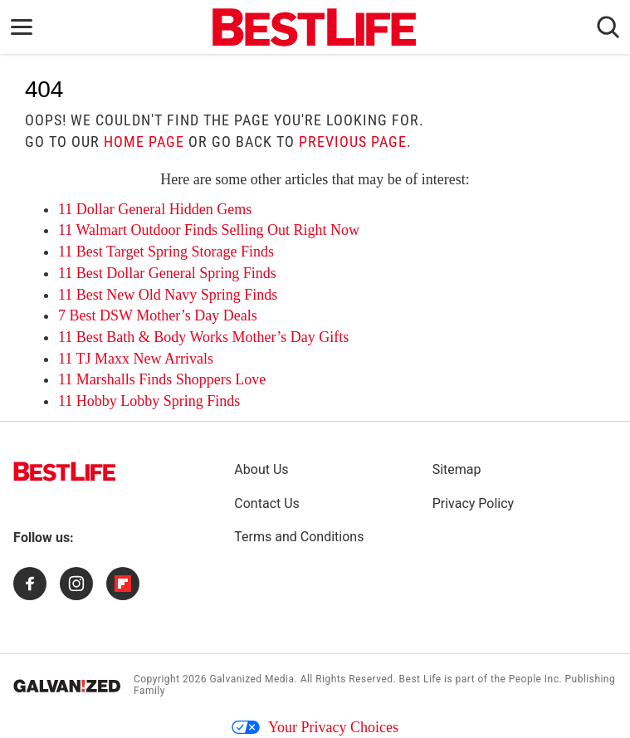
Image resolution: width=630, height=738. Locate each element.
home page (144, 141)
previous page (353, 141)
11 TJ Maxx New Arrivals (135, 358)
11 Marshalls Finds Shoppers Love (162, 379)
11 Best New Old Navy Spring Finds (167, 294)
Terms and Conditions (299, 537)
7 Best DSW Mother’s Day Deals (157, 315)
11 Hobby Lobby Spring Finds (149, 401)
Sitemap (456, 469)
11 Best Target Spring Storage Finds (166, 251)
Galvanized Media (251, 679)
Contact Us (267, 503)
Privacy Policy (473, 503)
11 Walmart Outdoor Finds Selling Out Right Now (208, 230)
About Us (261, 469)
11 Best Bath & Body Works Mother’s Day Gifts (203, 337)
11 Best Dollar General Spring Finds (167, 273)
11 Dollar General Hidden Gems (155, 209)
